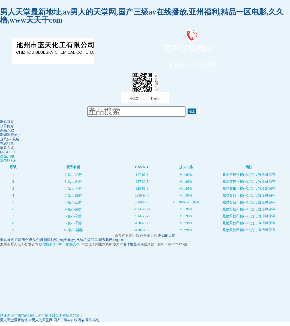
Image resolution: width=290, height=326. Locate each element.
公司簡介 (7, 126)
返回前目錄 (166, 235)
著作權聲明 (131, 244)
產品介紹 (7, 130)
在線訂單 (7, 143)
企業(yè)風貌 (9, 139)
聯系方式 (7, 148)
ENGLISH (7, 152)
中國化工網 (90, 244)
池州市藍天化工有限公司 (19, 244)
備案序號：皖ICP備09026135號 (163, 244)
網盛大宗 (116, 244)
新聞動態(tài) (10, 135)
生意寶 (104, 244)
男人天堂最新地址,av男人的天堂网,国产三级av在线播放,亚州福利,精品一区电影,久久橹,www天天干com (142, 16)
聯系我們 (105, 240)
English (118, 240)
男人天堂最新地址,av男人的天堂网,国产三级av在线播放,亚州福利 (49, 320)
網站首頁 (7, 121)
